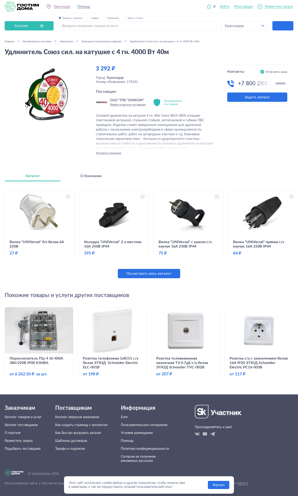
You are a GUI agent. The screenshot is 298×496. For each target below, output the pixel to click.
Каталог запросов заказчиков (77, 417)
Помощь (83, 6)
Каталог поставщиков (21, 425)
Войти (224, 6)
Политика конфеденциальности (145, 448)
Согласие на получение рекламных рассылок (138, 459)
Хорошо (219, 485)
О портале (12, 433)
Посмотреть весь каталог (149, 273)
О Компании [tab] (91, 176)
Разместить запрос (279, 6)
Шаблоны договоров (71, 441)
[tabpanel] (149, 234)
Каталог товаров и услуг (23, 417)
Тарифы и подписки (70, 448)
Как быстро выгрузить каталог (78, 433)
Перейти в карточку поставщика (128, 104)
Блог (124, 417)
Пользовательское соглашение (144, 425)
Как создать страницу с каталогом (81, 425)
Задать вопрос (257, 97)
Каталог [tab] (33, 176)
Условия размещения (137, 433)
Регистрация (243, 6)
